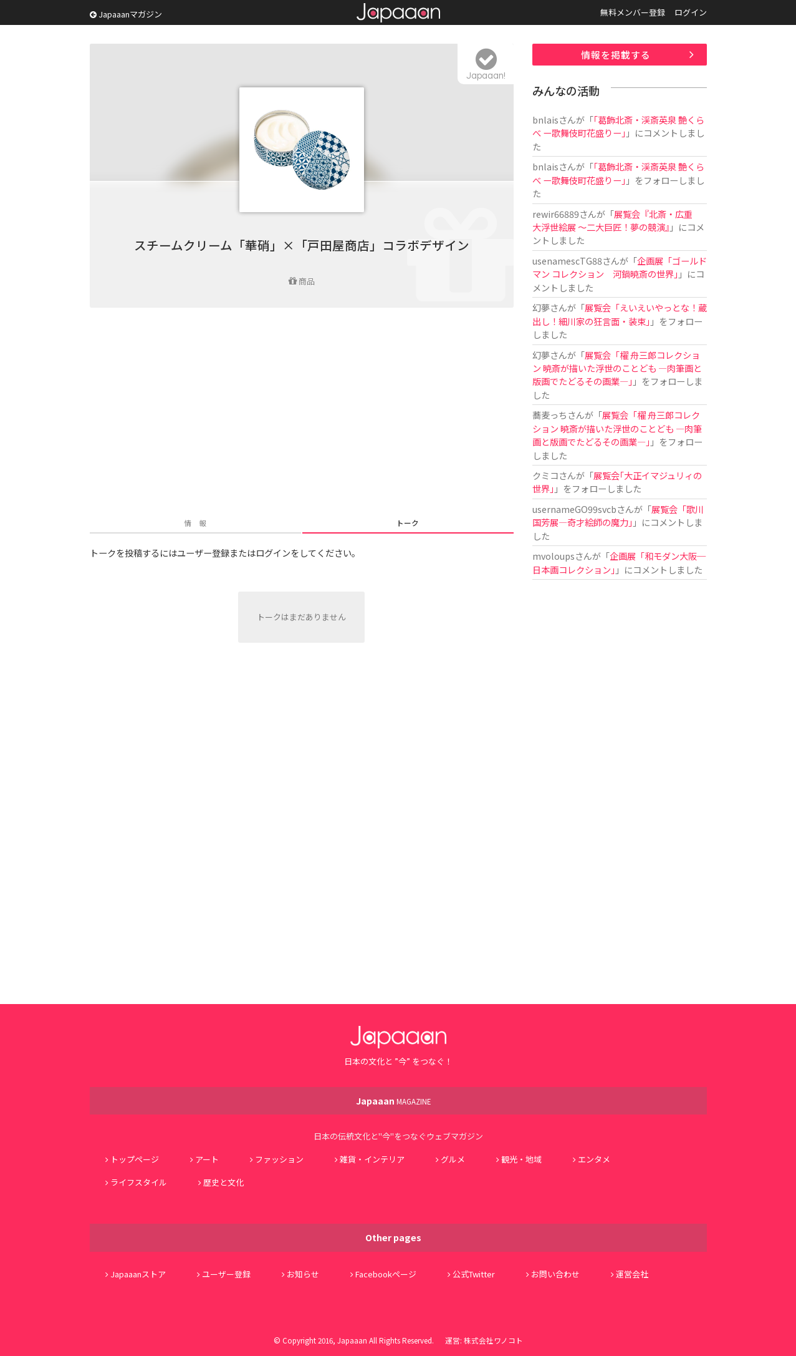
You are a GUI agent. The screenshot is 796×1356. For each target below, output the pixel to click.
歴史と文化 (223, 1182)
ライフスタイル (138, 1182)
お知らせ (303, 1274)
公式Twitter (474, 1274)
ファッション (279, 1159)
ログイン (690, 12)
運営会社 (632, 1274)
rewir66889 (555, 213)
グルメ (453, 1159)
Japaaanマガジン (126, 14)
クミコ (545, 475)
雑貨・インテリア (372, 1159)
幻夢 (541, 307)
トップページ (134, 1159)
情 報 (195, 522)
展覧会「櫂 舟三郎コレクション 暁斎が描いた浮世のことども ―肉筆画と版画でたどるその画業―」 (617, 368)
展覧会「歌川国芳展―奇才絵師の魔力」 (618, 515)
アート (207, 1159)
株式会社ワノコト (493, 1340)
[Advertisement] (302, 413)
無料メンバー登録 (632, 12)
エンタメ (594, 1159)
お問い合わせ (555, 1274)
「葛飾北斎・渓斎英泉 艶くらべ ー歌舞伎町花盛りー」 (618, 126)
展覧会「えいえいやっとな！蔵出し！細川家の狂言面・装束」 (619, 314)
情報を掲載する (616, 54)
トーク (407, 522)
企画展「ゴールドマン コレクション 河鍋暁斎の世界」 (619, 267)
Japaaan (398, 12)
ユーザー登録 (226, 1274)
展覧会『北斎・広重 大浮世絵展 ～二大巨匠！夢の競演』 (616, 220)
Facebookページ (385, 1274)
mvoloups (553, 555)
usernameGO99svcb (574, 508)
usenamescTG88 (567, 260)
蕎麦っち (549, 414)
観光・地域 (521, 1159)
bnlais (545, 119)
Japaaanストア (138, 1274)
